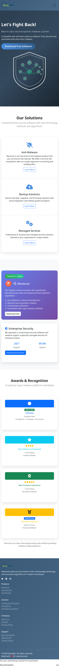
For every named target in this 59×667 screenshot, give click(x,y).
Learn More (30, 169)
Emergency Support (9, 608)
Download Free (12, 314)
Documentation (8, 635)
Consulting (6, 606)
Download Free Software (18, 46)
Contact (4, 622)
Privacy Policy (7, 624)
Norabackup (6, 590)
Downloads (6, 593)
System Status (7, 640)
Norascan (5, 587)
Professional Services (15, 352)
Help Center (6, 638)
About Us (5, 619)
